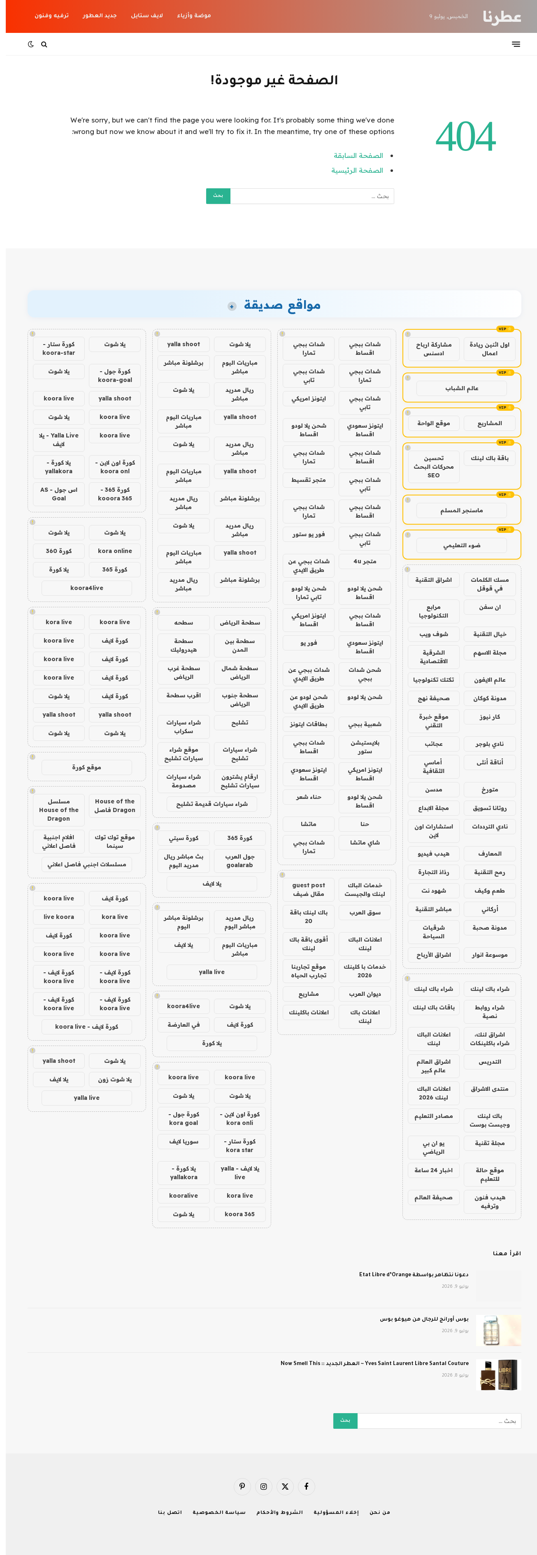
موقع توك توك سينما (109, 841)
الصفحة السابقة (352, 155)
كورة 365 (234, 838)
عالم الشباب (456, 388)
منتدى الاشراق (484, 1088)
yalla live (206, 972)
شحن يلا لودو (359, 697)
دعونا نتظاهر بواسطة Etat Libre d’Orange (408, 1275)
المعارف (484, 853)
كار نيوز (484, 716)
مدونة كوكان (484, 698)
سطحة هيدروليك (178, 645)
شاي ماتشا (359, 842)
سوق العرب (359, 912)
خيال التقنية (484, 634)
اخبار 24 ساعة (428, 1170)
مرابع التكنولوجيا (427, 611)
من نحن (374, 1513)
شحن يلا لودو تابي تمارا (303, 593)
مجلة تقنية (484, 1143)
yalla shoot (177, 344)
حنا (359, 824)
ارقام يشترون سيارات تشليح (234, 781)
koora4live (177, 1006)
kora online (109, 551)
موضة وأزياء (188, 16)
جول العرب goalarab (234, 861)
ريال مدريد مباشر (234, 394)
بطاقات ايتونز (302, 724)
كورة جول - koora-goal (109, 376)
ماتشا (303, 824)
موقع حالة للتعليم (484, 1174)
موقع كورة (80, 767)
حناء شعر (303, 797)
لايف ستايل (141, 16)
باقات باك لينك (428, 1007)
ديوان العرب (359, 993)
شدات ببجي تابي (303, 376)
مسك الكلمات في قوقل (484, 584)
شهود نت (428, 890)
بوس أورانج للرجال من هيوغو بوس (418, 1320)
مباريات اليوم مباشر (234, 367)
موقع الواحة (427, 423)
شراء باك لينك (484, 989)
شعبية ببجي (359, 724)
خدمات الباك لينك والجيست (359, 890)
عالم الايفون (484, 679)
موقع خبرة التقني (428, 721)
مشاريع (303, 993)
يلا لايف (206, 883)
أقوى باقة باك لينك (303, 944)
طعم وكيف (484, 890)
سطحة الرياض (234, 622)
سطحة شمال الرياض (234, 672)
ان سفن (484, 607)
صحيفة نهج (428, 698)
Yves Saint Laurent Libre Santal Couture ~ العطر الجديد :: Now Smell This (369, 1364)
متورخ (484, 789)
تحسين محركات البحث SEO (428, 466)
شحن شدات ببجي (359, 674)
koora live (234, 1077)
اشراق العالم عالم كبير (428, 1066)
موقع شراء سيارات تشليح (177, 754)
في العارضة (178, 1024)
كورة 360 (53, 551)
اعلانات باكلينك (303, 1012)
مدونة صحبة (484, 927)
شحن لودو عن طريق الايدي (303, 701)
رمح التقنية (484, 872)
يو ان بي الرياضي (428, 1147)
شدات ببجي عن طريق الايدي (303, 566)
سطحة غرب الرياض (178, 672)
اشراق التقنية (427, 579)
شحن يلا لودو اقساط (303, 430)
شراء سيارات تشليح (234, 754)
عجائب (428, 743)
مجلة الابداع (427, 808)
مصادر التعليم (428, 1116)
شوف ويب (428, 634)
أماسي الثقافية (428, 767)
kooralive (177, 1195)
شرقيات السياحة (428, 932)
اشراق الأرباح (428, 954)
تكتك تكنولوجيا (427, 679)
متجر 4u (359, 561)
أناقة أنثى (484, 762)
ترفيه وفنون (46, 16)
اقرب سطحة (177, 695)
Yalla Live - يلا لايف (53, 440)
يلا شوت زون (109, 1079)
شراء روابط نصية (484, 1012)
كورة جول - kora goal (178, 1119)
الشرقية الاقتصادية (428, 657)
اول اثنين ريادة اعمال (484, 349)
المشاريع (484, 423)
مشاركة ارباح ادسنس (428, 349)
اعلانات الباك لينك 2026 (428, 1093)
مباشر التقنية (427, 909)
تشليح (233, 722)
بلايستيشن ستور (359, 747)
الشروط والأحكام (274, 1513)
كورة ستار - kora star (234, 1146)
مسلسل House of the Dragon (53, 810)
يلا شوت (234, 344)
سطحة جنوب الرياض (234, 700)
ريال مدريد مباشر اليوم (234, 922)
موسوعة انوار (484, 954)
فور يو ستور (303, 534)
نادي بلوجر (484, 743)
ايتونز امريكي (303, 398)
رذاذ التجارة (428, 872)
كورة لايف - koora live (109, 977)
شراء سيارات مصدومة (177, 781)
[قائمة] (510, 44)
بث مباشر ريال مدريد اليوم (178, 861)
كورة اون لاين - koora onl (109, 467)
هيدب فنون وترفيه (484, 1202)
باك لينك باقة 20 (303, 917)
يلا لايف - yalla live (234, 1173)
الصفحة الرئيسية (351, 170)
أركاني (484, 909)
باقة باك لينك (484, 458)
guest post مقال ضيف (302, 890)
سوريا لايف (178, 1141)
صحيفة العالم (428, 1197)
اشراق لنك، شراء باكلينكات (484, 1039)
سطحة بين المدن (234, 645)
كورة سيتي (178, 838)
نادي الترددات (484, 826)
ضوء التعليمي (456, 545)
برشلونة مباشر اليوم (178, 922)
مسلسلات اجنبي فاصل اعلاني (81, 864)
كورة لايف (234, 1024)
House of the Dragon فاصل (109, 806)
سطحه (177, 622)
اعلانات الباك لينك (428, 1039)
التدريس (484, 1061)
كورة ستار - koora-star (53, 348)
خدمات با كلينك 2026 (359, 971)
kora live (234, 1195)
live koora (53, 917)
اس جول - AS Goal (53, 494)
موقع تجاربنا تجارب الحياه (303, 971)
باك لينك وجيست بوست (484, 1120)
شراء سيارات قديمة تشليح (206, 804)
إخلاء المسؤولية (330, 1513)
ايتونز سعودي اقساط (359, 430)
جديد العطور (94, 16)
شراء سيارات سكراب (177, 727)
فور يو (303, 642)
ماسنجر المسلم (456, 510)
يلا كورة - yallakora (178, 1173)
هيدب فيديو (428, 853)
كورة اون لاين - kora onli (234, 1119)
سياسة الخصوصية (213, 1513)
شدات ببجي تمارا (303, 348)
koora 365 (234, 1214)
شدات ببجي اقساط (359, 348)
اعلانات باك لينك (359, 1017)
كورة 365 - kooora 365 (109, 494)
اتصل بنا (164, 1513)
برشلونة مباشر (178, 362)
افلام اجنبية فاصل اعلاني (53, 841)
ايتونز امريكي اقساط (303, 620)
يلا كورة (206, 1043)
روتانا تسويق (484, 808)
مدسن (428, 789)
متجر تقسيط (303, 480)
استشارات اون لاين (428, 831)
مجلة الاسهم (484, 652)
